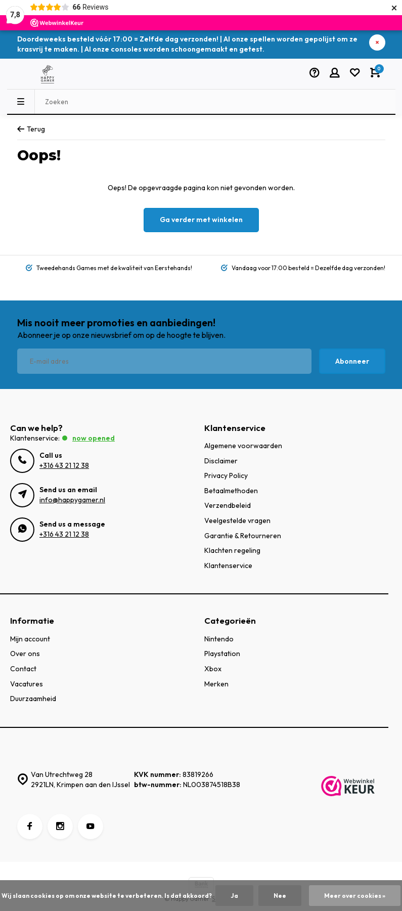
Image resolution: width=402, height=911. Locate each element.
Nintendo (219, 638)
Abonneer (352, 361)
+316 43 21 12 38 (64, 465)
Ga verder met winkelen (201, 219)
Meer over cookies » (354, 895)
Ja (234, 895)
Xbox (212, 668)
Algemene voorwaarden (243, 445)
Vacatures (26, 683)
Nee (280, 895)
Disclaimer (221, 460)
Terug (31, 129)
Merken (216, 683)
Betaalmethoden (231, 490)
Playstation (222, 653)
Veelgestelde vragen (237, 520)
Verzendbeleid (227, 505)
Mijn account (30, 638)
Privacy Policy (226, 475)
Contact (23, 668)
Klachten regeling (232, 550)
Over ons (25, 653)
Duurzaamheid (33, 698)
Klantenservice (228, 565)
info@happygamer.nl (72, 499)
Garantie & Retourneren (242, 535)
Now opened (93, 438)
